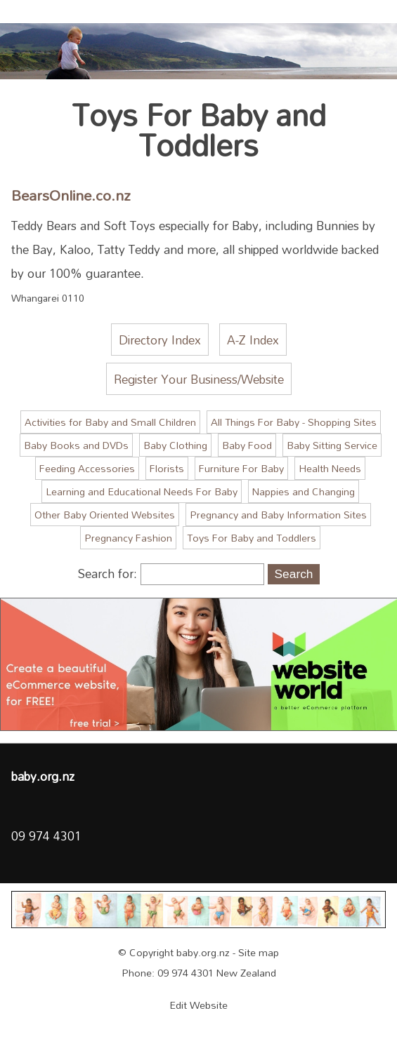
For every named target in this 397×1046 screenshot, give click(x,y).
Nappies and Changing (303, 491)
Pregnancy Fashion (128, 538)
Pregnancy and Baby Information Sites (278, 514)
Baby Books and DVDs (76, 445)
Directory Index (160, 339)
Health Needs (330, 468)
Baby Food (247, 445)
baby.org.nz (203, 952)
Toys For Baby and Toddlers (251, 538)
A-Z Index (253, 339)
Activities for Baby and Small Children (110, 422)
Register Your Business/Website (199, 379)
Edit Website (198, 1005)
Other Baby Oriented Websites (104, 514)
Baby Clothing (175, 445)
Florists (167, 468)
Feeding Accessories (87, 468)
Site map (258, 952)
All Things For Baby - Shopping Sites (294, 422)
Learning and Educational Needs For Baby (141, 491)
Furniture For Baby (241, 468)
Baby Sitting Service (332, 445)
